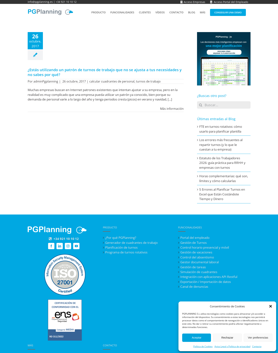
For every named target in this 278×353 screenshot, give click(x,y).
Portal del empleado (194, 238)
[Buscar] (200, 105)
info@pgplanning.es (40, 2)
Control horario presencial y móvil (204, 247)
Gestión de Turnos (193, 243)
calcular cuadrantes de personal (111, 81)
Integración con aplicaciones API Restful (208, 277)
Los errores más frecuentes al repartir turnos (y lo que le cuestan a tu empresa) (221, 144)
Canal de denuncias (194, 286)
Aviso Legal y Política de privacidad (232, 346)
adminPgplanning (45, 81)
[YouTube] (76, 246)
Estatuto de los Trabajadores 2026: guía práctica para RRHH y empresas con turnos (222, 163)
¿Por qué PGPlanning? (120, 238)
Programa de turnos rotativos (126, 252)
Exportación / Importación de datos (205, 282)
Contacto (256, 346)
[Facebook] (51, 246)
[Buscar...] (224, 105)
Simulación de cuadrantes (198, 272)
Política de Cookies (203, 346)
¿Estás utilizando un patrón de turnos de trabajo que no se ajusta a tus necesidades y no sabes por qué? (105, 72)
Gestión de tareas (193, 267)
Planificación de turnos (121, 247)
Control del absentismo (197, 257)
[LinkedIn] (59, 246)
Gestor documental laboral (199, 262)
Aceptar (196, 337)
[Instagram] (68, 246)
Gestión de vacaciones (196, 252)
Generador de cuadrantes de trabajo (131, 243)
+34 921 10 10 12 (66, 2)
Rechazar (227, 337)
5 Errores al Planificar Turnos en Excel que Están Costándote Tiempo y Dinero (222, 194)
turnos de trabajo (148, 81)
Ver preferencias (258, 337)
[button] (270, 306)
